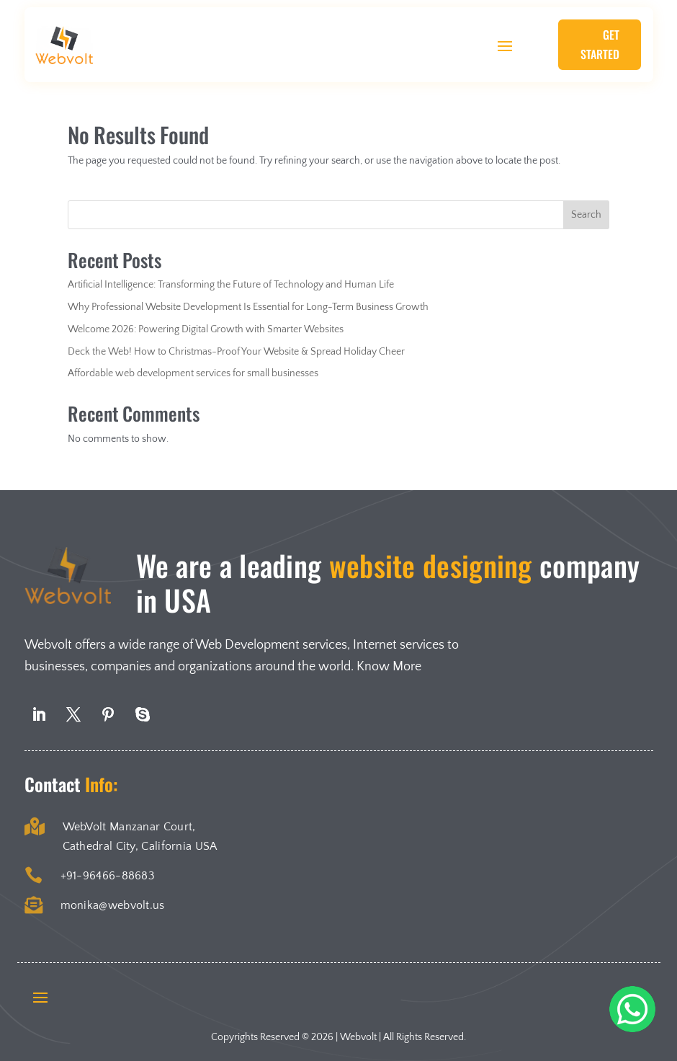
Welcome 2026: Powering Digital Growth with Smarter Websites (206, 329)
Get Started (599, 44)
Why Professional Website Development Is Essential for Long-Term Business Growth (248, 307)
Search (586, 215)
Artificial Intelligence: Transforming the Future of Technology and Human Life (231, 284)
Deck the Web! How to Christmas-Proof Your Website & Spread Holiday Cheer (236, 352)
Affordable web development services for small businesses (193, 373)
